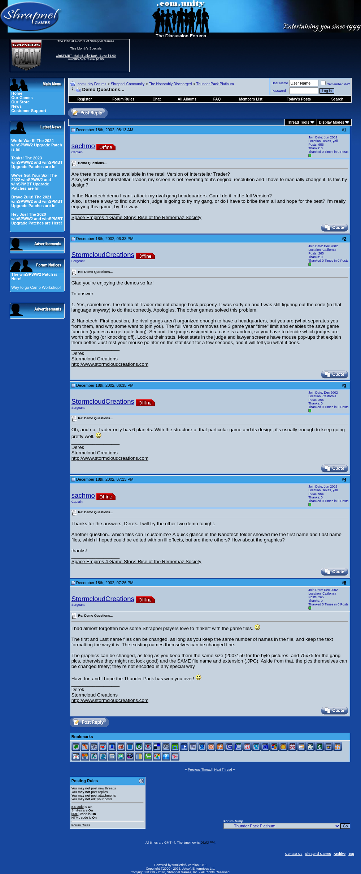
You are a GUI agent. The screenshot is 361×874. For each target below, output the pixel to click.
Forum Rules (80, 825)
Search (337, 99)
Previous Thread (200, 769)
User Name (279, 83)
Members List (250, 99)
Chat (157, 99)
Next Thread (223, 769)
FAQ (217, 99)
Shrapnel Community (127, 84)
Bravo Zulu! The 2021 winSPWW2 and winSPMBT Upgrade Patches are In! (36, 201)
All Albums (187, 99)
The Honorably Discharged (170, 84)
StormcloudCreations (102, 254)
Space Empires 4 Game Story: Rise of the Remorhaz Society (136, 217)
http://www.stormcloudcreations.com (109, 364)
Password (278, 91)
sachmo (83, 146)
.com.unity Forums (91, 84)
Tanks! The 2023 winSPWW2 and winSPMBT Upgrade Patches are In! (36, 162)
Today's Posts (299, 99)
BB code (77, 807)
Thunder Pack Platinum (215, 84)
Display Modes (331, 122)
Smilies (76, 810)
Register (84, 99)
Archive (339, 854)
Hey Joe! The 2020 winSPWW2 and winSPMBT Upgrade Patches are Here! (36, 218)
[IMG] (75, 814)
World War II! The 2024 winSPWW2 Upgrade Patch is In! (36, 144)
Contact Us (294, 854)
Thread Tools (298, 122)
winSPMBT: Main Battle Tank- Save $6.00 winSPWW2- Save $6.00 (86, 57)
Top (351, 854)
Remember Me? (335, 84)
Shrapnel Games (318, 854)
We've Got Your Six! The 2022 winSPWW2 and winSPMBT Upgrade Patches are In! (34, 181)
